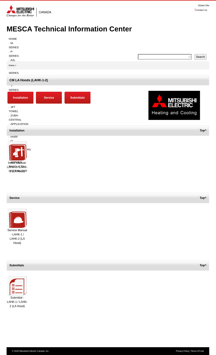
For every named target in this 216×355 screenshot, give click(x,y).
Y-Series (120, 38)
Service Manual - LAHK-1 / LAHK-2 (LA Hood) (17, 236)
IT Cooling (118, 43)
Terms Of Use (197, 351)
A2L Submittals (65, 38)
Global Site (203, 5)
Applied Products (167, 43)
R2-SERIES (86, 38)
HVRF (103, 43)
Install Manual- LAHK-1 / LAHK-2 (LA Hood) (17, 167)
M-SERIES (27, 38)
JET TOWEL (18, 43)
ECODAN (90, 43)
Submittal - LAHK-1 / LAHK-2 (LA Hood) (17, 302)
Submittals (77, 97)
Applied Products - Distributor (34, 47)
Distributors (140, 43)
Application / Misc (67, 43)
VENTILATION (181, 38)
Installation (20, 97)
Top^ (203, 130)
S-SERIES (103, 38)
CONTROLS (137, 38)
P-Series (43, 38)
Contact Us (201, 10)
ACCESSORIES (158, 38)
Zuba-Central (39, 43)
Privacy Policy (182, 351)
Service (49, 97)
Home (13, 38)
